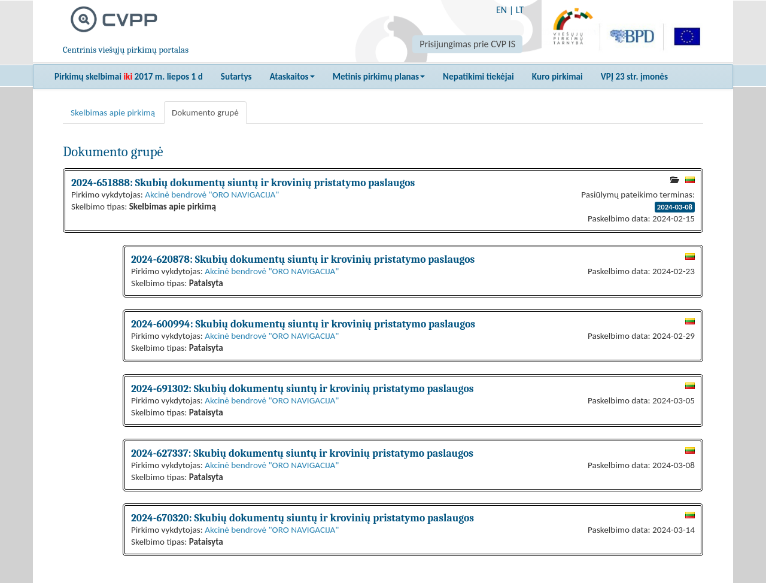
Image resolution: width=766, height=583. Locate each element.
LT (520, 10)
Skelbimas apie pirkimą (113, 112)
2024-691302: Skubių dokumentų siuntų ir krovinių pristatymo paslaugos (302, 388)
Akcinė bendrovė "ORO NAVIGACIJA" (212, 194)
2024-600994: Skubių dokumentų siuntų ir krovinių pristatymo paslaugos (303, 324)
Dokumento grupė (205, 112)
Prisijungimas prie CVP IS (467, 44)
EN (501, 10)
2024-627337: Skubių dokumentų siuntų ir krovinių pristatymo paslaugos (302, 453)
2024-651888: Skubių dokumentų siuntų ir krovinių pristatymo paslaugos (243, 183)
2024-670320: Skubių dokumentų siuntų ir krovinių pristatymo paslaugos (302, 518)
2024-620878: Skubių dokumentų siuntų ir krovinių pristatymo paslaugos (303, 259)
